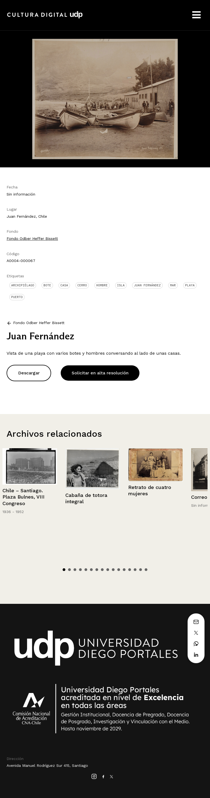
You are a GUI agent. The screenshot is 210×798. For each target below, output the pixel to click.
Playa (190, 285)
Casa (64, 285)
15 (140, 569)
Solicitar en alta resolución (100, 372)
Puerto (17, 297)
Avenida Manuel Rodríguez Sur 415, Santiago (47, 765)
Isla (121, 285)
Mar (173, 285)
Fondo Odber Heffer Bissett (32, 238)
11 (118, 569)
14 (135, 569)
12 (124, 569)
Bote (47, 285)
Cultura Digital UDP (45, 18)
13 (129, 569)
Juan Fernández (147, 285)
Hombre (102, 285)
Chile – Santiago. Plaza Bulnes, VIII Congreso (23, 497)
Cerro (82, 285)
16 (146, 569)
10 (113, 569)
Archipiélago (22, 285)
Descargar (29, 372)
